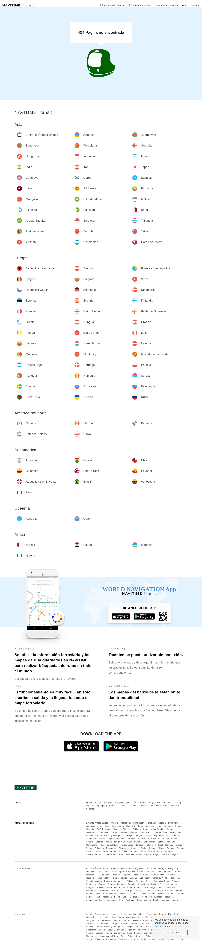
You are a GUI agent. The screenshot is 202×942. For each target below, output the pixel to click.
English (98, 802)
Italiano (143, 806)
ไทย (136, 802)
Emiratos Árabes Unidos (97, 823)
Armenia (114, 823)
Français (113, 806)
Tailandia (90, 832)
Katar (145, 829)
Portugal (159, 845)
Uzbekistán (145, 832)
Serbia (179, 845)
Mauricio (165, 854)
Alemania (176, 835)
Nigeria (175, 854)
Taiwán (124, 832)
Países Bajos (127, 845)
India (107, 826)
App (184, 5)
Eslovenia (99, 848)
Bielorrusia (124, 848)
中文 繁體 (108, 802)
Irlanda (108, 842)
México (161, 848)
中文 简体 (119, 802)
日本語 (89, 802)
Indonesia (90, 826)
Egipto (156, 854)
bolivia (117, 851)
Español (133, 806)
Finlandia (121, 839)
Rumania (169, 845)
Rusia (143, 848)
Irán (114, 826)
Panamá (171, 848)
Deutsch (123, 806)
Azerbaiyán (126, 823)
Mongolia (90, 829)
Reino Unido (143, 839)
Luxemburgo (149, 842)
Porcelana (151, 823)
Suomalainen (155, 806)
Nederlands (91, 809)
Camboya (130, 826)
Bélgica (130, 835)
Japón (121, 826)
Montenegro (91, 845)
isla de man (119, 842)
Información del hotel (140, 5)
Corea (140, 826)
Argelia (147, 854)
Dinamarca (91, 839)
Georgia (162, 823)
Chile (125, 851)
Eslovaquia (111, 848)
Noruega (139, 845)
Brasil (102, 854)
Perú (121, 854)
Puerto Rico (146, 851)
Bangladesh (138, 823)
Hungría (89, 842)
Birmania (179, 826)
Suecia (89, 848)
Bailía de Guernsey (160, 839)
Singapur (170, 829)
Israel (100, 826)
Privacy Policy (162, 926)
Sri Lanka (168, 826)
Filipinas (126, 829)
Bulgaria (140, 835)
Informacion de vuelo (167, 5)
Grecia (174, 839)
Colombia (134, 851)
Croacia (99, 842)
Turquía (115, 832)
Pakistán (137, 829)
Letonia (161, 842)
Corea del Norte (159, 832)
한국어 (129, 802)
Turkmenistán (103, 832)
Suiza (148, 835)
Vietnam (133, 832)
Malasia (116, 829)
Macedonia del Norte (108, 845)
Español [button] (195, 5)
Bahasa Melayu (147, 802)
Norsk (166, 806)
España (111, 839)
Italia (129, 842)
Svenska (175, 806)
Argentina (107, 851)
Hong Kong (173, 823)
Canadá (152, 848)
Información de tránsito (112, 5)
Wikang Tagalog (99, 806)
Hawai (98, 851)
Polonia (149, 845)
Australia (130, 854)
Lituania (138, 842)
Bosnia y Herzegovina (114, 835)
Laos (159, 826)
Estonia (101, 839)
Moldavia (171, 842)
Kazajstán (150, 826)
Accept (176, 932)
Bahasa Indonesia (165, 802)
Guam (139, 854)
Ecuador (158, 851)
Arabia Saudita (157, 829)
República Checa (161, 835)
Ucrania (134, 848)
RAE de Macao (104, 829)
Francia (131, 839)
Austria (98, 835)
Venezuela (112, 854)
